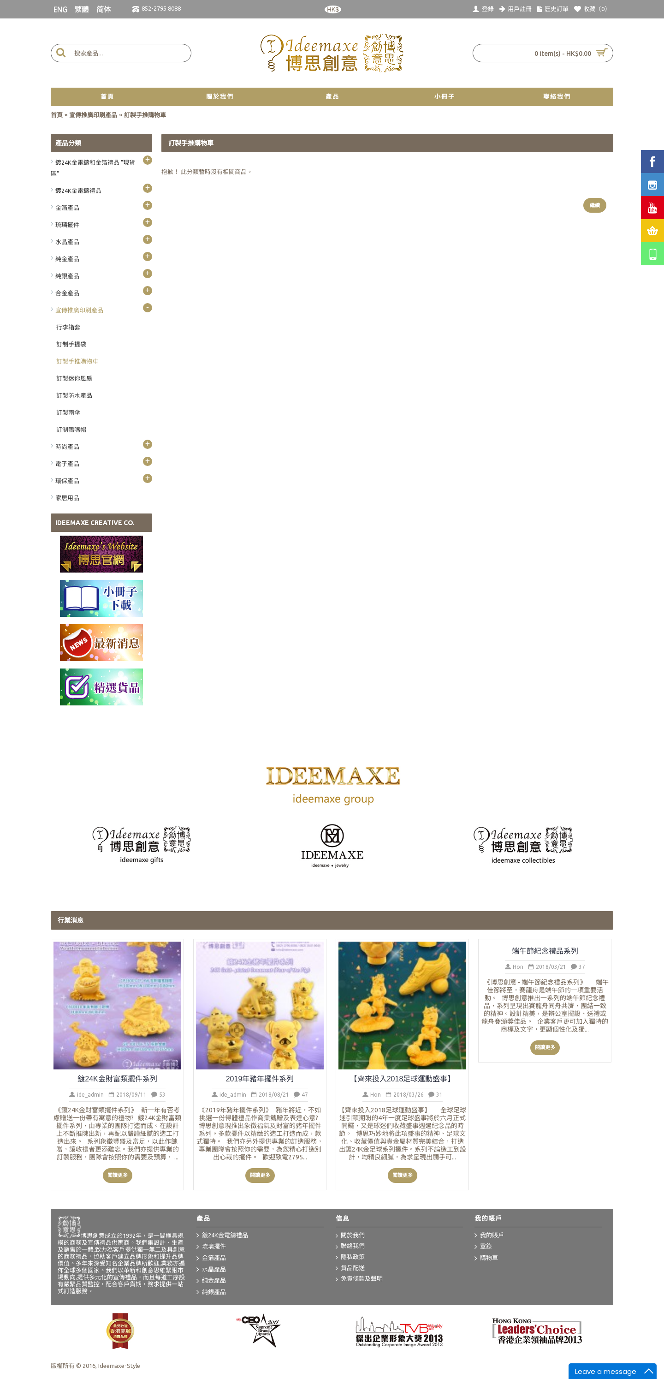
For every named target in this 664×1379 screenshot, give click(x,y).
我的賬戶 (489, 1235)
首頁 (57, 115)
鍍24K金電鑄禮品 (222, 1235)
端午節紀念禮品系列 (545, 951)
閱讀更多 (117, 1175)
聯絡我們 (350, 1246)
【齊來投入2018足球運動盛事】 (402, 1079)
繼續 (595, 205)
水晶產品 (211, 1270)
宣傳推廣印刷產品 (93, 115)
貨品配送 (350, 1268)
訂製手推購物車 (145, 115)
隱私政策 (350, 1257)
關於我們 (350, 1236)
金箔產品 (211, 1258)
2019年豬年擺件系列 (260, 1079)
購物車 (486, 1258)
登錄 (483, 1247)
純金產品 (211, 1281)
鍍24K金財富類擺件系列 (117, 1079)
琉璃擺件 (211, 1247)
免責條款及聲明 (359, 1279)
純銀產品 (211, 1292)
